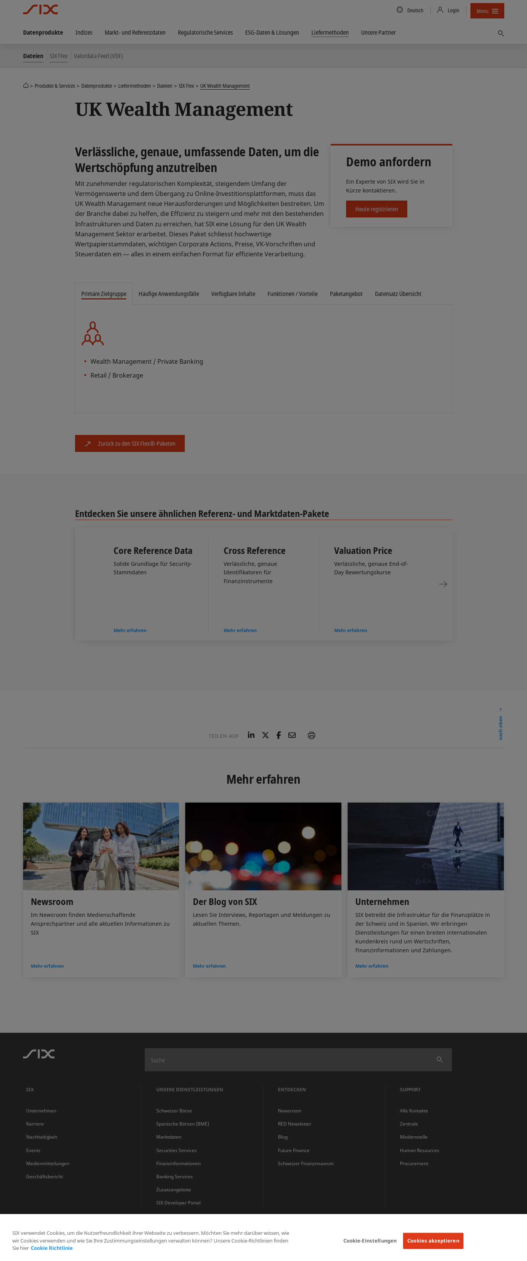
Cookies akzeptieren (433, 1240)
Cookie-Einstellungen (370, 1240)
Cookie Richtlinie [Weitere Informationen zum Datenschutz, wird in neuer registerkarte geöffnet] (52, 1247)
